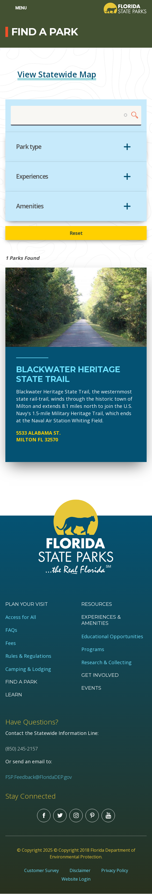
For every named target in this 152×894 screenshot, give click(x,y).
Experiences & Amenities (101, 620)
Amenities (30, 206)
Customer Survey (41, 870)
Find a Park (21, 682)
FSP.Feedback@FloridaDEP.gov (38, 777)
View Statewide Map (56, 74)
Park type (28, 147)
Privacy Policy (114, 870)
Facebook (43, 815)
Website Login (76, 879)
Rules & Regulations (28, 656)
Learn (13, 695)
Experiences (32, 176)
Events (91, 688)
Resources (96, 604)
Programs (92, 649)
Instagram (76, 815)
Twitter (60, 815)
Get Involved (100, 675)
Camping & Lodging (28, 669)
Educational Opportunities (112, 636)
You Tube (108, 815)
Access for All (20, 617)
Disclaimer (80, 870)
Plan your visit (26, 604)
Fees (10, 643)
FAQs (11, 630)
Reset (76, 233)
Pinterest (92, 815)
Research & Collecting (106, 662)
